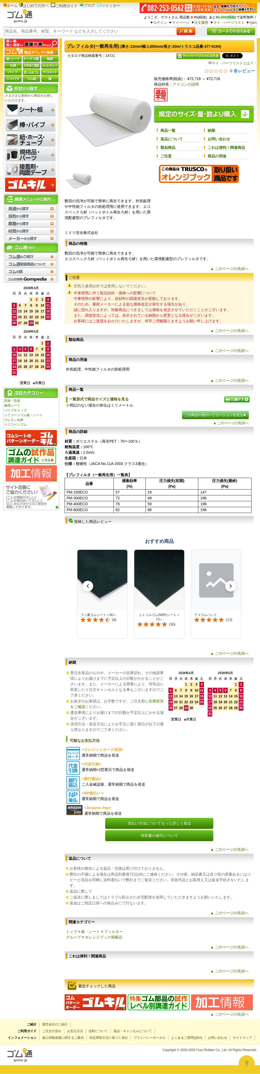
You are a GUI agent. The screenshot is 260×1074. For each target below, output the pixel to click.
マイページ (180, 23)
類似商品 (167, 147)
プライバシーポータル (149, 1038)
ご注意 (166, 156)
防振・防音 (12, 401)
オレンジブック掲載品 (103, 937)
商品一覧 (167, 130)
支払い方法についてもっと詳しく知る (159, 823)
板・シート (90, 931)
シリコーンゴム (15, 424)
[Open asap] (247, 1063)
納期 (211, 130)
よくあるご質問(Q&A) (186, 1038)
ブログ (87, 5)
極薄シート (12, 405)
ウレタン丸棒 (13, 420)
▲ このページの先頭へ (229, 268)
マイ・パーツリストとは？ (230, 63)
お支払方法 (75, 1031)
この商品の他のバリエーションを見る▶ (215, 415)
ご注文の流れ (51, 1031)
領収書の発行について (159, 835)
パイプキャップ (15, 410)
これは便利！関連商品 (226, 147)
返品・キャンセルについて (132, 1031)
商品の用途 (217, 156)
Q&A (253, 23)
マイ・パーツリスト (229, 23)
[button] (87, 586)
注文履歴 (201, 23)
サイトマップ (242, 1038)
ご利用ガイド (64, 6)
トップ (71, 931)
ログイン (160, 23)
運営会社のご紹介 (55, 1024)
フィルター (113, 931)
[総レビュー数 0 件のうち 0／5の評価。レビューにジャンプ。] (230, 71)
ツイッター (108, 5)
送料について (98, 1031)
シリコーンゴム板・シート (23, 415)
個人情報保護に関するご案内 (63, 1038)
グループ (73, 937)
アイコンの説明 (186, 84)
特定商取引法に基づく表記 (108, 1038)
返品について (171, 139)
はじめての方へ (34, 5)
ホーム (10, 5)
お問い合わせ (219, 139)
